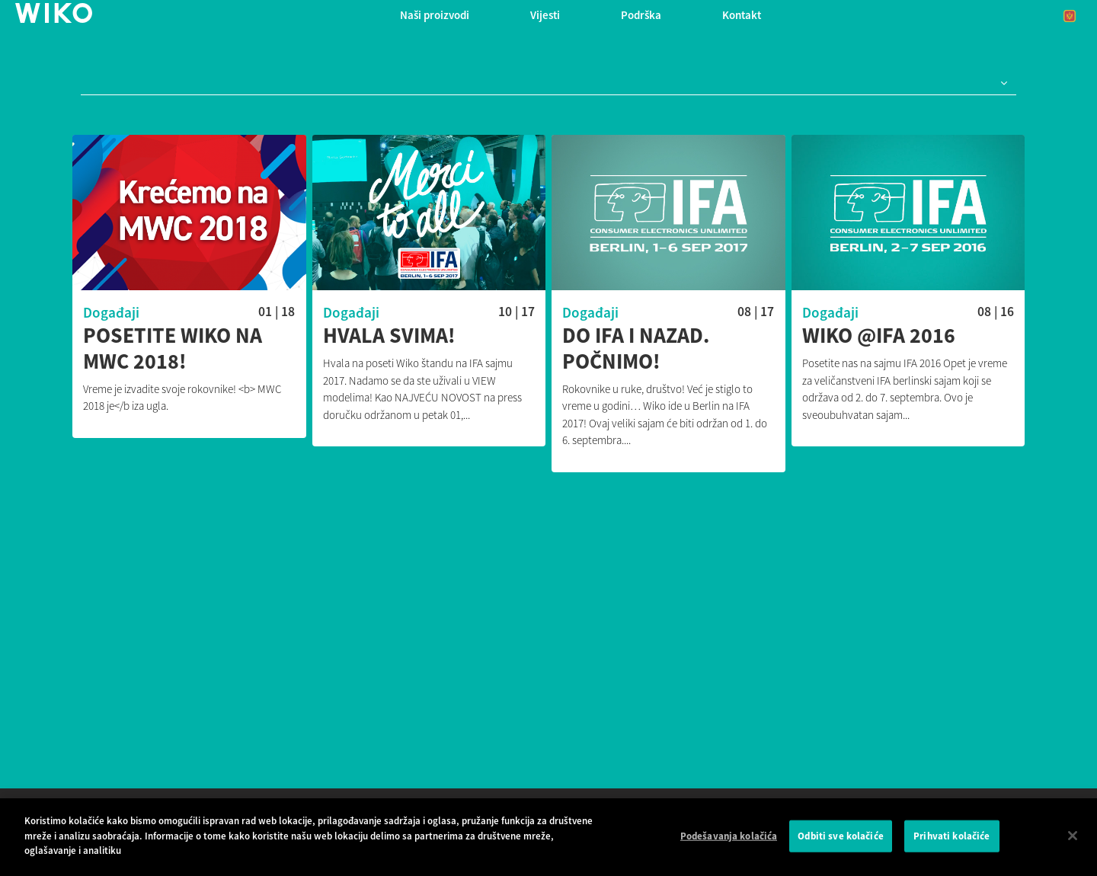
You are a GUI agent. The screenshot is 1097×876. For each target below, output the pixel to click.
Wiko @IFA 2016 (878, 336)
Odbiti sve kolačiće (840, 836)
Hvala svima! (389, 336)
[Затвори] (1072, 835)
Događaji (111, 312)
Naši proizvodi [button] (434, 15)
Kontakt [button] (741, 15)
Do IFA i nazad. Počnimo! (635, 348)
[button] (1001, 83)
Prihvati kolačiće (951, 836)
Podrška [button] (641, 15)
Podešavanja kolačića (729, 836)
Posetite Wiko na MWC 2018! (172, 348)
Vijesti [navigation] (545, 15)
